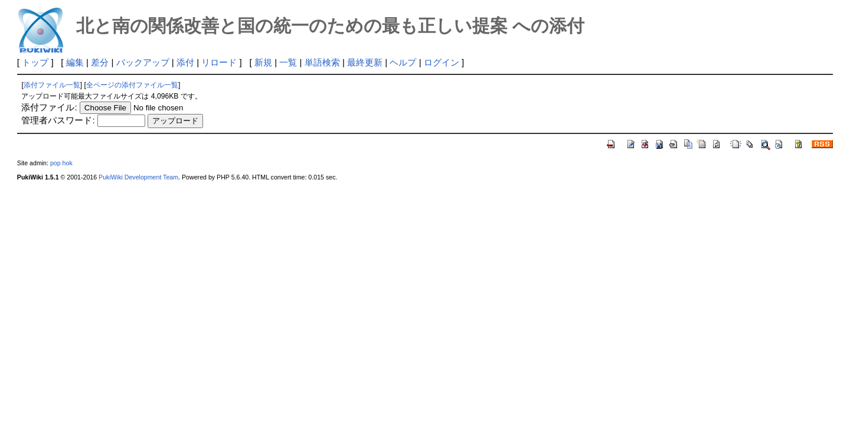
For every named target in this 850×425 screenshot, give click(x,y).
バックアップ (142, 62)
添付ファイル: (49, 107)
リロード (219, 62)
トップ (35, 62)
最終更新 (364, 62)
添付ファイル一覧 (52, 85)
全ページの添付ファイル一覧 (132, 85)
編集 (75, 62)
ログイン (441, 62)
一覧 (288, 62)
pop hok (61, 162)
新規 (263, 62)
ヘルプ (403, 62)
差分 (100, 62)
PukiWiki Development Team (138, 177)
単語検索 (322, 62)
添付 (185, 62)
